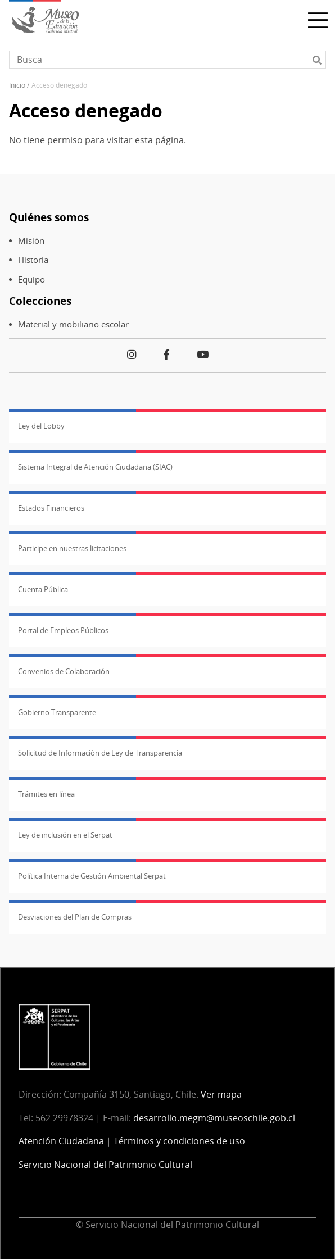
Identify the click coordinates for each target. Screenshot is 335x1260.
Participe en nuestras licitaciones (72, 548)
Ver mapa (221, 1094)
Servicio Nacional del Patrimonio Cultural (105, 1164)
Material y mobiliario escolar (73, 324)
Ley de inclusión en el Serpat (65, 835)
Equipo (31, 279)
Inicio (17, 85)
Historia (33, 259)
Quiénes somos (49, 217)
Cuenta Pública (43, 589)
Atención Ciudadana (61, 1141)
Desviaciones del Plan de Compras (75, 917)
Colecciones (40, 301)
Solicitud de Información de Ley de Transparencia (100, 753)
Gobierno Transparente (57, 712)
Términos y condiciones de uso (179, 1141)
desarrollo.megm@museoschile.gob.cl (214, 1118)
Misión (31, 240)
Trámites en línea (46, 794)
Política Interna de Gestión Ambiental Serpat (92, 876)
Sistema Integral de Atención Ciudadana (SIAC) (95, 467)
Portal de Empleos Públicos (63, 630)
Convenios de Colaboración (64, 671)
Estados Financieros (51, 508)
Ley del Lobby (41, 426)
